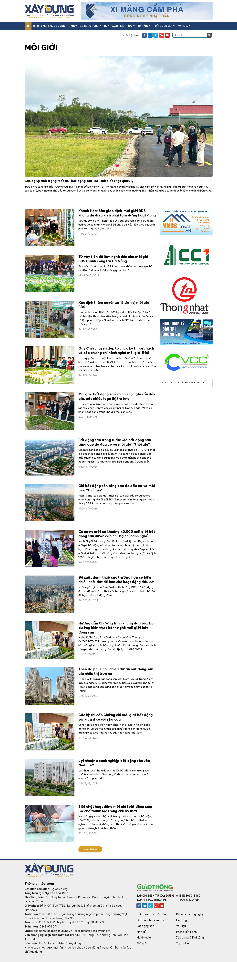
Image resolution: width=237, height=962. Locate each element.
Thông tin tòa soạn (39, 883)
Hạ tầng (144, 25)
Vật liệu (184, 25)
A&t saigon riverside (195, 382)
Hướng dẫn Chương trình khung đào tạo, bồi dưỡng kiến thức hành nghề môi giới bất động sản (116, 628)
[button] (195, 26)
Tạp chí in (182, 943)
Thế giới (141, 943)
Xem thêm (90, 849)
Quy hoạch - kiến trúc (119, 25)
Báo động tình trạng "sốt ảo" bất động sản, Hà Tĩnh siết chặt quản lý (79, 181)
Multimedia (143, 937)
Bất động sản (165, 25)
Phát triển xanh (186, 931)
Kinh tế (141, 931)
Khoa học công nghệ (86, 25)
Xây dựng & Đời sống (190, 937)
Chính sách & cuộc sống (50, 25)
